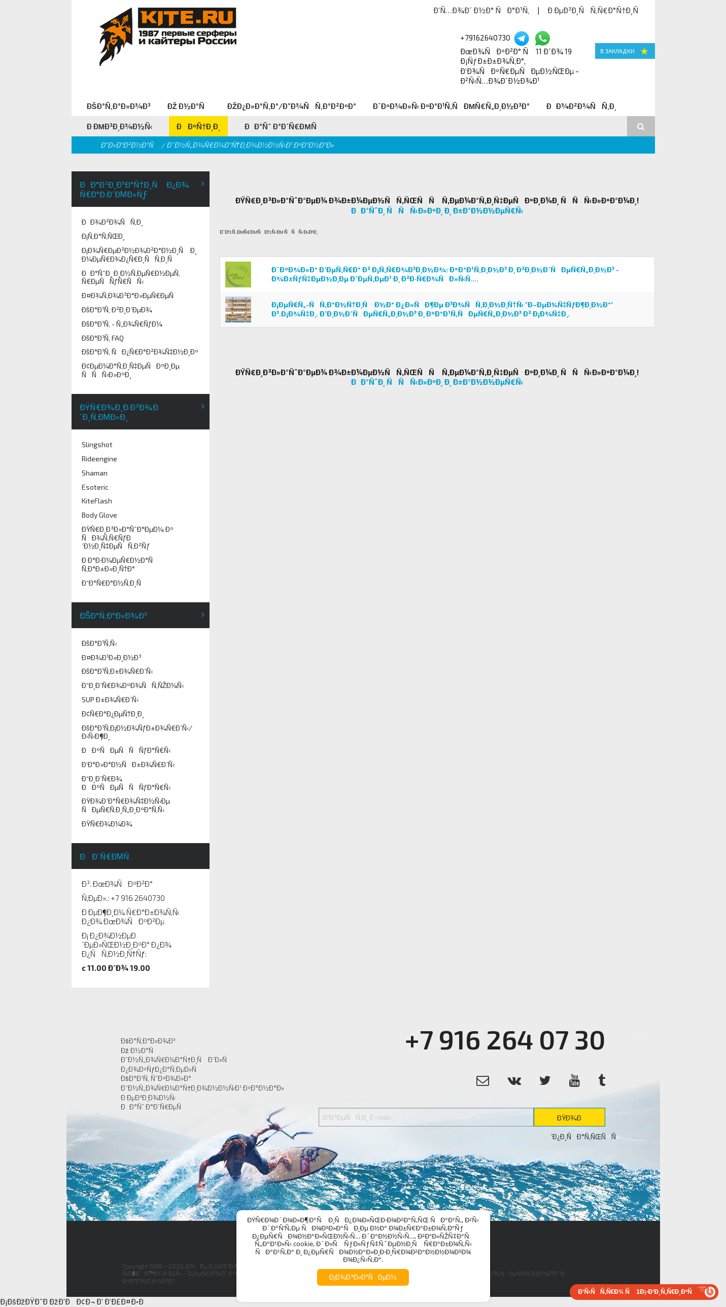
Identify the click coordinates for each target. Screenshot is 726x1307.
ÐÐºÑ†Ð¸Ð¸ (198, 126)
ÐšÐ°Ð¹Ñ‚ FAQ (103, 338)
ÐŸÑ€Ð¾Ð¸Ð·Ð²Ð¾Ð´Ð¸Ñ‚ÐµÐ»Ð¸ (119, 411)
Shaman (95, 472)
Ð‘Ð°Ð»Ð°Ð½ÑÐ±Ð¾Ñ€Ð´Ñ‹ (128, 764)
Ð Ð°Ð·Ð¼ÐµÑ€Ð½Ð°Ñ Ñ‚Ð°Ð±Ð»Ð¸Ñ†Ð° (120, 564)
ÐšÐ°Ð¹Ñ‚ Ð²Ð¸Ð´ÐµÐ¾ (117, 309)
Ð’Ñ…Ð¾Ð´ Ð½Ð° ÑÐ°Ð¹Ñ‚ (481, 10)
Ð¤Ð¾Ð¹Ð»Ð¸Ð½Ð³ (112, 657)
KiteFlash (97, 500)
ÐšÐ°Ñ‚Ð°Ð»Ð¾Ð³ (119, 106)
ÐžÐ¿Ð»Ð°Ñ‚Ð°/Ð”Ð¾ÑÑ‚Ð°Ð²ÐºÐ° (291, 106)
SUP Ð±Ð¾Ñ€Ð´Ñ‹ (110, 699)
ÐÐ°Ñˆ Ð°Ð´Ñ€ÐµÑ (284, 126)
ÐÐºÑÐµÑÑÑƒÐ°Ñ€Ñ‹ (126, 750)
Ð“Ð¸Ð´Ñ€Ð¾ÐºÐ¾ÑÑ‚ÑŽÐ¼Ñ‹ (133, 685)
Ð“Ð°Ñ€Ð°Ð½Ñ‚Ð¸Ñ (114, 582)
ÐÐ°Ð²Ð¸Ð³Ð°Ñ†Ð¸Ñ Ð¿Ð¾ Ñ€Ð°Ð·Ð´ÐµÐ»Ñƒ (135, 189)
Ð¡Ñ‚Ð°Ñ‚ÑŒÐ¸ (103, 236)
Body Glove (99, 515)
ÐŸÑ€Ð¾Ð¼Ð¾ (107, 823)
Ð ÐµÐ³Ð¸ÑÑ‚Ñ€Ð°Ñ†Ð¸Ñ (595, 10)
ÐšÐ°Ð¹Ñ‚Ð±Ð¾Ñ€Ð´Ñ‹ (117, 671)
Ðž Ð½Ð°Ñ (189, 106)
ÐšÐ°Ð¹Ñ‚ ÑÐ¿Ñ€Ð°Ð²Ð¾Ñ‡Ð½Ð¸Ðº (140, 351)
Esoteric (95, 487)
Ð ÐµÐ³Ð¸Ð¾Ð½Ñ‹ (120, 126)
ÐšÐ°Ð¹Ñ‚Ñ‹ (99, 643)
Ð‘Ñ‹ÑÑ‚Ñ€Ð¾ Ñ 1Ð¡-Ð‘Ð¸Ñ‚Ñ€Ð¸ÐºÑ (637, 1291)
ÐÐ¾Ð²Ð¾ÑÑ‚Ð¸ (581, 106)
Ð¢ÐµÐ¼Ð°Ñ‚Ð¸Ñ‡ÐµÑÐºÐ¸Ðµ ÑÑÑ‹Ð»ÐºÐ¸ (131, 370)
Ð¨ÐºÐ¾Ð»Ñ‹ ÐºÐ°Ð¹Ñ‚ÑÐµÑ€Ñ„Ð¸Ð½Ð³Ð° (451, 106)
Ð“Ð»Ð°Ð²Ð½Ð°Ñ (129, 144)
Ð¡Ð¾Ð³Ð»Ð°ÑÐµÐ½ (363, 1277)
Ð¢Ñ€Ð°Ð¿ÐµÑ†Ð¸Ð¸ (113, 713)
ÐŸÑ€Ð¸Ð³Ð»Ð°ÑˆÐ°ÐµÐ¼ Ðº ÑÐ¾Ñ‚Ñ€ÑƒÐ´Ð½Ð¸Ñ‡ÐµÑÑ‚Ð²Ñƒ (128, 538)
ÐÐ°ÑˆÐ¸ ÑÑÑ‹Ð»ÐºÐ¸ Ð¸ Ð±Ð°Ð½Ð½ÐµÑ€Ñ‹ (437, 210)
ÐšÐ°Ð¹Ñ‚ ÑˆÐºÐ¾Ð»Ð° (156, 1078)
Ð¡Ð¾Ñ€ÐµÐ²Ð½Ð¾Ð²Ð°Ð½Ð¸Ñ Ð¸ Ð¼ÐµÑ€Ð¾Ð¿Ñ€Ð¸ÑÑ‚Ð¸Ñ (139, 254)
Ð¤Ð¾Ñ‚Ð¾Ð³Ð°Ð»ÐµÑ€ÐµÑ (130, 295)
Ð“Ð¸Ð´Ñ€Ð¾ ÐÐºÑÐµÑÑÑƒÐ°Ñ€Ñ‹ (126, 782)
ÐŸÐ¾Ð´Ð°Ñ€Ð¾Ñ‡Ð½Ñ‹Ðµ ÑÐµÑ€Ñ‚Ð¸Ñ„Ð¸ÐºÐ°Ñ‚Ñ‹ (126, 805)
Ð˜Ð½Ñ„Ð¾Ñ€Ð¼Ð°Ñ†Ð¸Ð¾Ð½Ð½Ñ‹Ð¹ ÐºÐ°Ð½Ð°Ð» (202, 1088)
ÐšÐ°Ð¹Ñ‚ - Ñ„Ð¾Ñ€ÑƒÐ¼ (122, 323)
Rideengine (99, 458)
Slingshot (97, 444)
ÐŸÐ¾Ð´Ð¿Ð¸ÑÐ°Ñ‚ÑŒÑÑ (577, 1120)
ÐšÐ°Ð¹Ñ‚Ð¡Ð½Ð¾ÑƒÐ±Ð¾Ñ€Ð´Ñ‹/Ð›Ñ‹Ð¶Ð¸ (137, 732)
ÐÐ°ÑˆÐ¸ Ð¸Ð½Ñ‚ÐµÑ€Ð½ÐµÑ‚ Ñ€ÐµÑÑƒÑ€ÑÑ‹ (131, 277)
